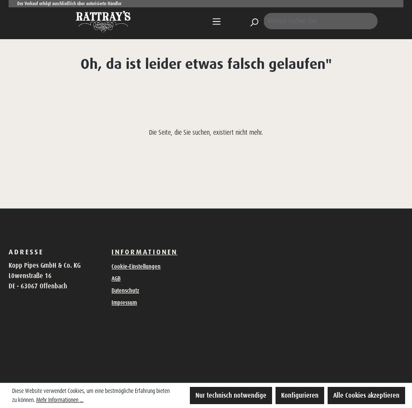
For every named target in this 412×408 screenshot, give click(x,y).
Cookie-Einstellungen (136, 266)
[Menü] (216, 21)
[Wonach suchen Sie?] (320, 21)
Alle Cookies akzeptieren (366, 395)
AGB (116, 278)
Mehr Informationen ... (60, 399)
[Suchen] (254, 21)
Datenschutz (125, 290)
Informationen (144, 251)
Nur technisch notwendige (230, 395)
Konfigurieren (300, 395)
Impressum (124, 302)
